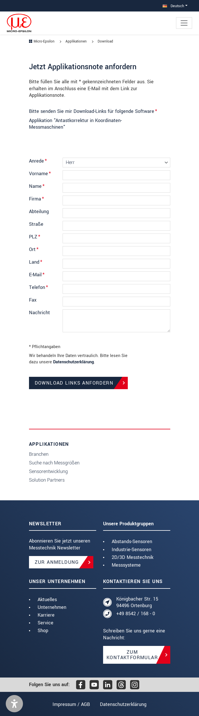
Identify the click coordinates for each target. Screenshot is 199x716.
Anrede (38, 161)
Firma (36, 199)
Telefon (38, 287)
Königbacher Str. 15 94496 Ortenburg (137, 602)
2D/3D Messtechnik (132, 557)
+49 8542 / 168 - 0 (135, 613)
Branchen (39, 454)
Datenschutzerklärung (73, 362)
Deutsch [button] (173, 6)
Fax (32, 300)
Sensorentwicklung (48, 471)
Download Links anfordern (74, 383)
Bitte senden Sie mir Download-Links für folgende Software (93, 111)
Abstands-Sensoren (132, 542)
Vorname (40, 173)
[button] (14, 703)
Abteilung (39, 211)
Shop (43, 631)
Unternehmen (52, 607)
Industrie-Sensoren (131, 550)
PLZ (34, 236)
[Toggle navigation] (184, 23)
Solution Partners (47, 480)
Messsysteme (126, 565)
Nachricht (39, 312)
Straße (36, 224)
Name (37, 186)
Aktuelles (47, 600)
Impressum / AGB (70, 704)
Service (45, 623)
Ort (33, 249)
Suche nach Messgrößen (54, 463)
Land (35, 262)
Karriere (46, 615)
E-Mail (37, 274)
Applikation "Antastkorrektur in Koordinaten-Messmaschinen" (75, 123)
